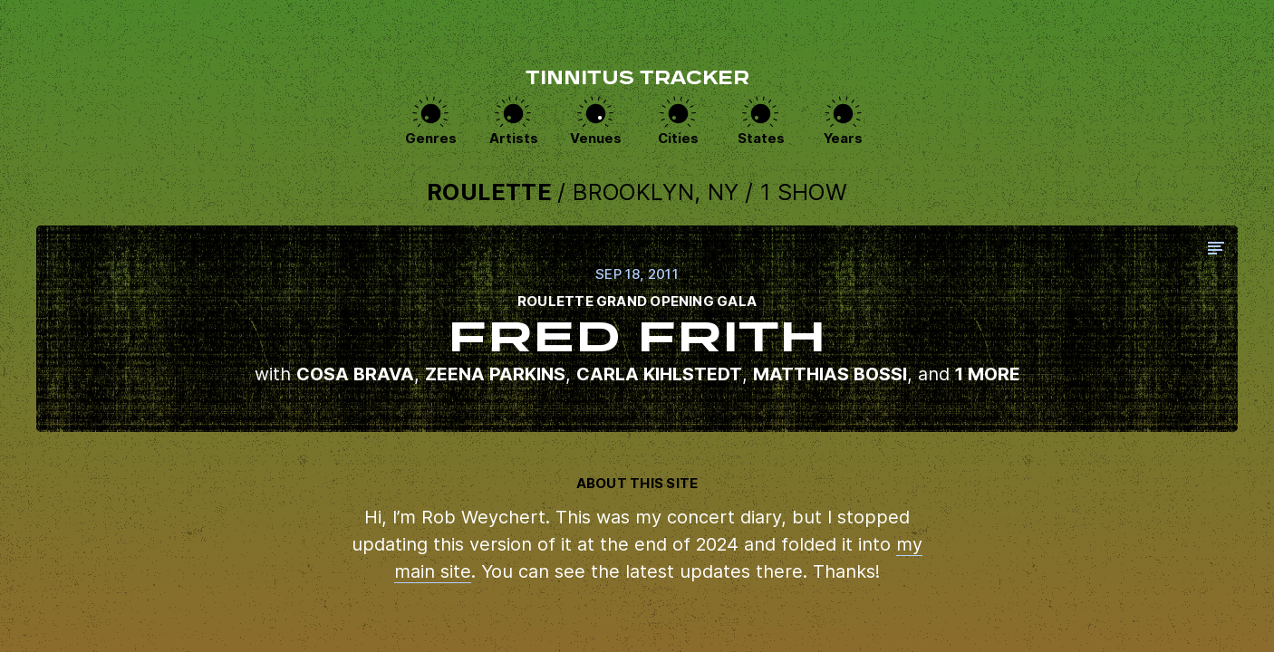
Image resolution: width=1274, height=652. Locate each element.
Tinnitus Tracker (637, 80)
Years (844, 140)
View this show (637, 330)
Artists (513, 140)
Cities (679, 140)
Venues (596, 140)
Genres (431, 140)
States (761, 140)
